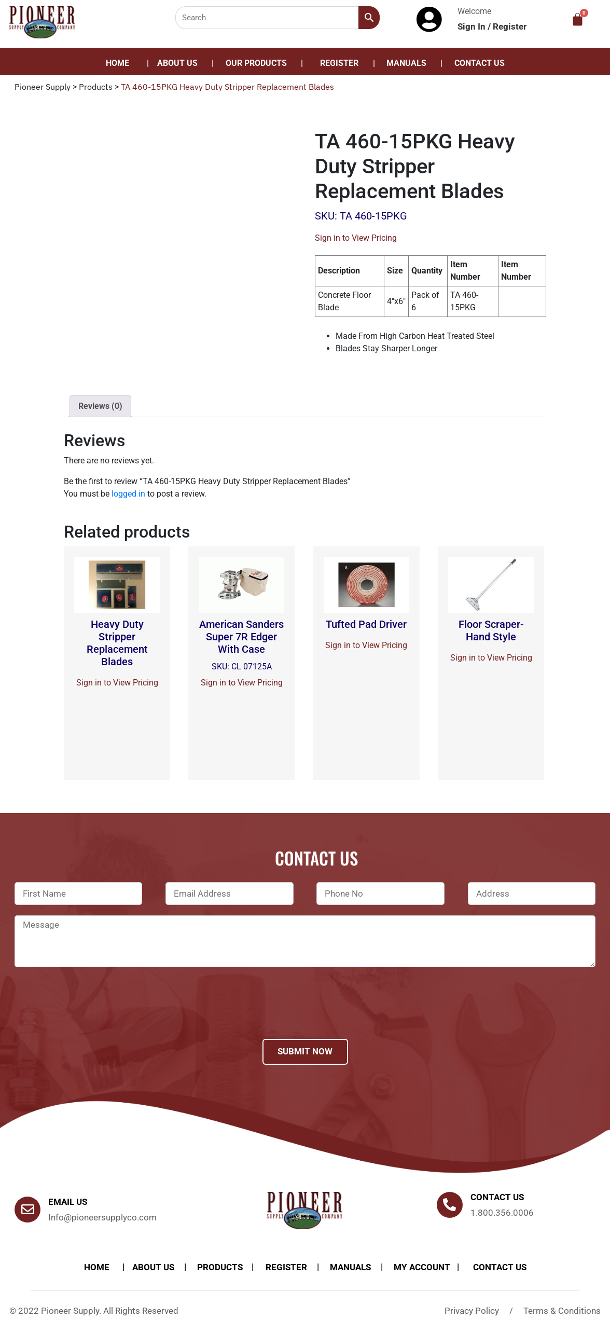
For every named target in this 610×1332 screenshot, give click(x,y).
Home (117, 63)
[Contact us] (450, 1205)
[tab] (100, 406)
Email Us (67, 1202)
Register (509, 26)
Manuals (406, 63)
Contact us (497, 1197)
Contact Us (479, 63)
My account (422, 1267)
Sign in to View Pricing (356, 238)
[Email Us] (27, 1210)
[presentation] (93, 1016)
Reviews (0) (100, 406)
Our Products (256, 63)
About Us (177, 63)
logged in (128, 494)
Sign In (472, 26)
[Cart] (577, 19)
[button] (259, 63)
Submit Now (305, 1051)
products (220, 1267)
